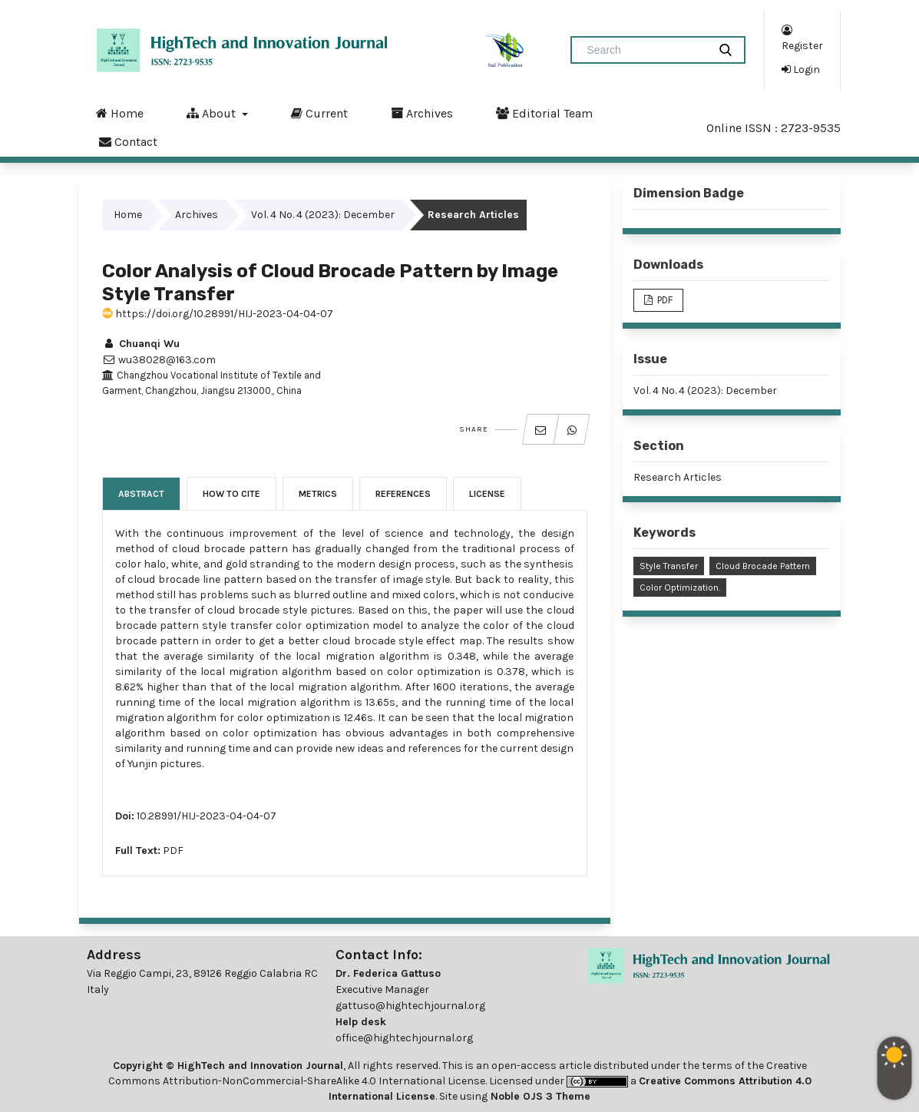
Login (801, 69)
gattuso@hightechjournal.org (410, 1005)
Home (120, 113)
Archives (422, 113)
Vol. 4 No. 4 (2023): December (323, 214)
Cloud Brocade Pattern (763, 566)
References (403, 493)
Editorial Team (544, 113)
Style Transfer (669, 566)
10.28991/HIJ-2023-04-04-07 (206, 815)
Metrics (318, 493)
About (213, 113)
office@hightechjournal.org (404, 1037)
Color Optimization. (680, 587)
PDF (173, 850)
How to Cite (231, 493)
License (487, 493)
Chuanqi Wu (141, 343)
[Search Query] (645, 50)
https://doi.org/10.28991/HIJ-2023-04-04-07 (217, 313)
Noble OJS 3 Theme (539, 1096)
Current (319, 113)
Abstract (141, 493)
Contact (128, 141)
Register (802, 37)
